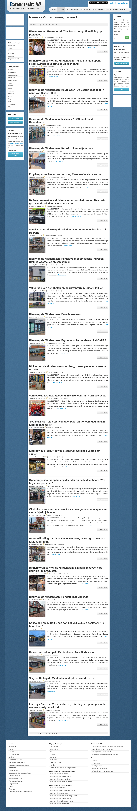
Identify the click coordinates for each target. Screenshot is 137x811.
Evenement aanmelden (99, 768)
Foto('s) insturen (97, 766)
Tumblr (52, 765)
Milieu (10, 88)
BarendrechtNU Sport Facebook (61, 782)
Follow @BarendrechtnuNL (119, 3)
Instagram (11, 56)
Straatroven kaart (14, 776)
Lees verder (92, 47)
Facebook (11, 53)
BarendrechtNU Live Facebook (60, 776)
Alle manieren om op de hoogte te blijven (63, 768)
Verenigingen (12, 104)
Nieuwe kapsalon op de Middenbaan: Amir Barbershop (62, 652)
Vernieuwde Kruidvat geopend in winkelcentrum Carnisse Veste (67, 395)
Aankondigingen (13, 75)
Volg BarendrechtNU (14, 59)
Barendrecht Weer (121, 63)
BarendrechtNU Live (15, 760)
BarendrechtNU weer (16, 143)
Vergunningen (13, 784)
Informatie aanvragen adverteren (102, 771)
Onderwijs (11, 93)
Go (127, 37)
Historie (10, 85)
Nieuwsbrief (11, 45)
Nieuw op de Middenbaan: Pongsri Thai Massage (58, 596)
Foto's (94, 9)
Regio (10, 99)
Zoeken (115, 9)
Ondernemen (12, 91)
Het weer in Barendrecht (17, 762)
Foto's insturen (15, 118)
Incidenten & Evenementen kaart (20, 773)
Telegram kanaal (55, 762)
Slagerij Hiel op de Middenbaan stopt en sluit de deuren (62, 678)
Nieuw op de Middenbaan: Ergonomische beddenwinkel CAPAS (67, 340)
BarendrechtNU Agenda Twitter (60, 798)
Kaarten (108, 9)
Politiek (10, 96)
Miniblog (11, 757)
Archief (122, 89)
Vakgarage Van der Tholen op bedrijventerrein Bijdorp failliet (66, 288)
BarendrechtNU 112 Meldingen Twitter (63, 790)
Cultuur (10, 83)
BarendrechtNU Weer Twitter (59, 793)
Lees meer (102, 51)
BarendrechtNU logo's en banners (103, 749)
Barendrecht (11, 78)
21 (56, 24)
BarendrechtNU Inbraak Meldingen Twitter (64, 796)
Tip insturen (96, 763)
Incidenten (74, 9)
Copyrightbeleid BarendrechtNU (102, 752)
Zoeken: (116, 34)
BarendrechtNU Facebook (59, 774)
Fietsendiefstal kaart (15, 778)
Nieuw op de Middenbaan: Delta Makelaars (55, 314)
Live (67, 9)
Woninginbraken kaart (16, 781)
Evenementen (85, 9)
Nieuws (11, 752)
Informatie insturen (15, 122)
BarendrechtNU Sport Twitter (59, 804)
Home (54, 9)
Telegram (11, 51)
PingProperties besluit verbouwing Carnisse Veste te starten (65, 174)
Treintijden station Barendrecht (19, 765)
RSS (51, 752)
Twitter (10, 48)
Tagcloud (12, 789)
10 (53, 24)
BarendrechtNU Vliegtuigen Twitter (61, 801)
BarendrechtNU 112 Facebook (60, 779)
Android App (54, 746)
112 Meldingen (14, 754)
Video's (100, 9)
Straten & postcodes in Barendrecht (20, 792)
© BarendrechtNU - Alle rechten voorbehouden (107, 746)
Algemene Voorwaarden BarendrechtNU (105, 754)
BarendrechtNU (12, 80)
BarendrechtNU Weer (15, 154)
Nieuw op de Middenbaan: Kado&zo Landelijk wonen (61, 148)
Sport (9, 101)
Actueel (61, 9)
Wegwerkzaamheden (14, 107)
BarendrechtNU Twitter (57, 788)
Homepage (12, 746)
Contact (123, 9)
